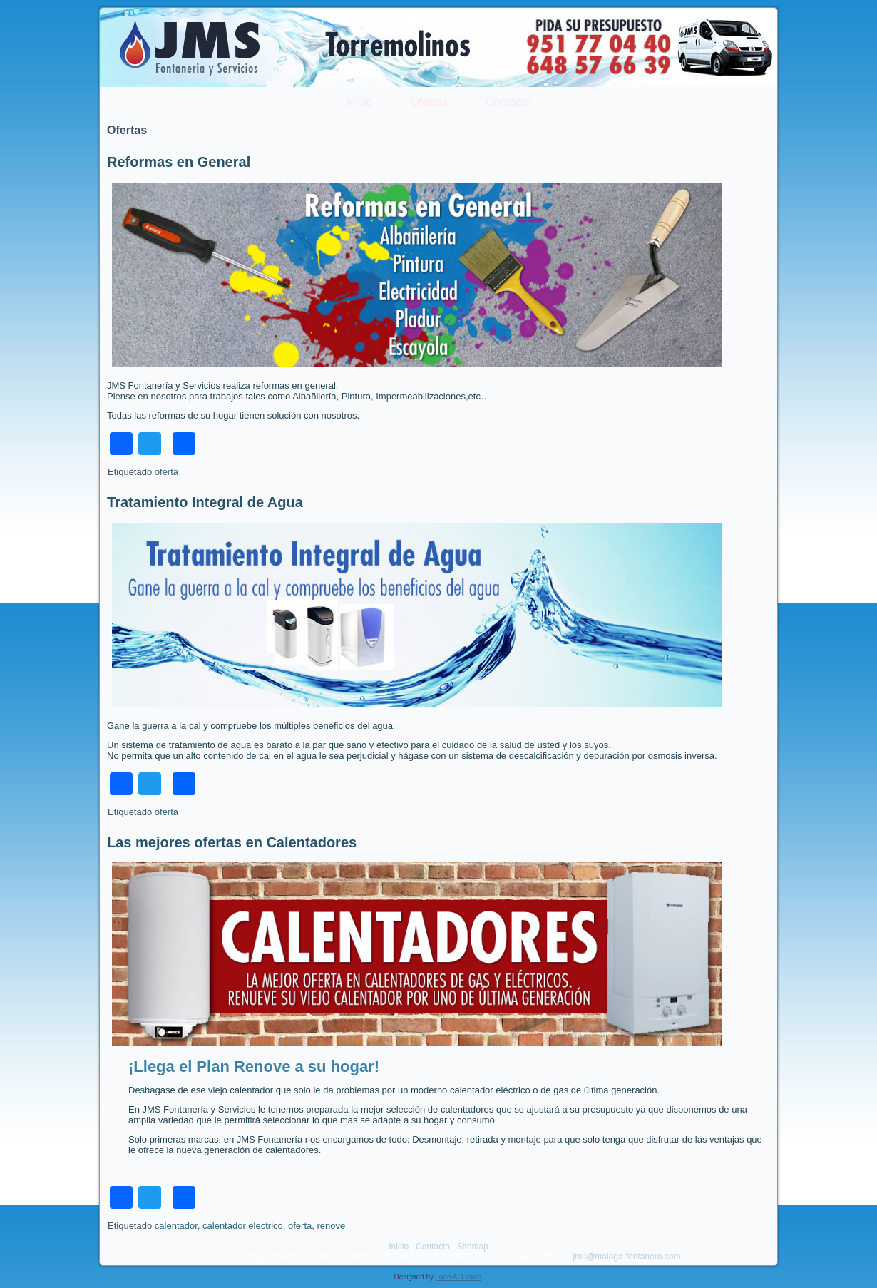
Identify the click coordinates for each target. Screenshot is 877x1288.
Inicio (359, 102)
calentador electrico (242, 1225)
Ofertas (428, 102)
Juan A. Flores (458, 1277)
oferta (166, 471)
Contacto (508, 102)
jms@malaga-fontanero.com (626, 1257)
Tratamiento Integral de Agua (205, 502)
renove (331, 1225)
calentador (176, 1225)
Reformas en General (178, 162)
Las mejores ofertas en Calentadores (232, 842)
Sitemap (472, 1247)
